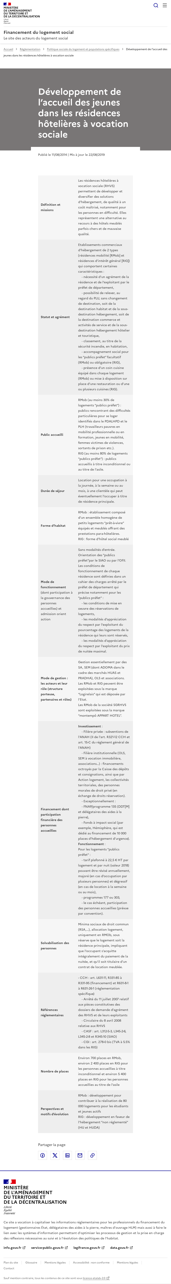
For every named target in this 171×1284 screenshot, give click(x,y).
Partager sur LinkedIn (67, 1155)
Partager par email (79, 1155)
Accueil (8, 49)
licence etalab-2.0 (94, 1278)
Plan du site (11, 1263)
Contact (9, 1268)
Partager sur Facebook (42, 1155)
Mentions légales (55, 1263)
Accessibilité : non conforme (91, 1263)
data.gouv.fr (119, 1247)
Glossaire (31, 1263)
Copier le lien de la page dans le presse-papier (92, 1155)
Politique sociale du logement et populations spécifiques (83, 49)
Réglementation (30, 49)
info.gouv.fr (12, 1247)
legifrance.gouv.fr (86, 1247)
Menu (164, 5)
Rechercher (155, 5)
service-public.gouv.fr (47, 1247)
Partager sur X (55, 1155)
